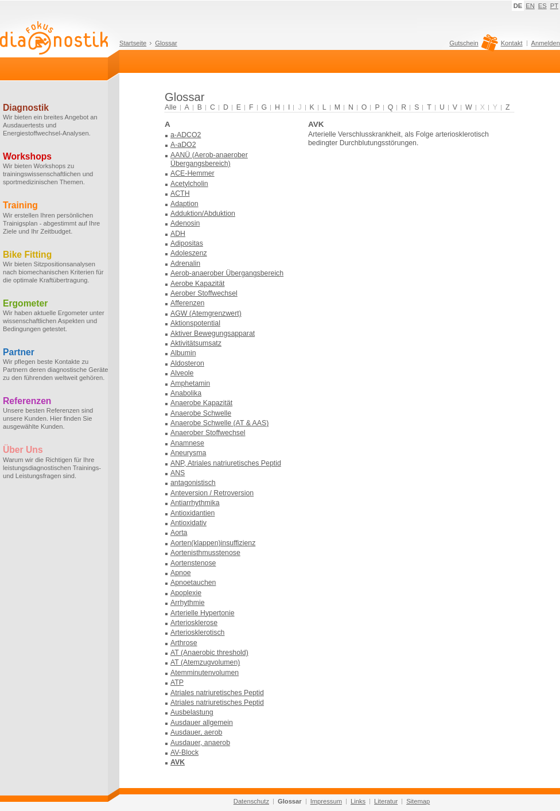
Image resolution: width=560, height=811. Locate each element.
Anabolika (185, 393)
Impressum (326, 801)
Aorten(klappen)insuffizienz (212, 543)
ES (542, 5)
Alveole (181, 373)
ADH (177, 234)
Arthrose (183, 643)
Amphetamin (190, 383)
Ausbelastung (191, 712)
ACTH (180, 193)
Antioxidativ (188, 523)
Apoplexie (185, 593)
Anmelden (545, 43)
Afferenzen (187, 303)
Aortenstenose (193, 563)
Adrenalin (185, 263)
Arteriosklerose (193, 623)
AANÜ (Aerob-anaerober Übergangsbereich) (209, 159)
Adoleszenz (188, 253)
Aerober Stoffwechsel (204, 293)
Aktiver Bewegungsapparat (212, 333)
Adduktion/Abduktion (202, 213)
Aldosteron (187, 363)
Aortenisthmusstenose (205, 553)
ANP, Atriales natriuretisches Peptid (225, 463)
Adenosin (185, 223)
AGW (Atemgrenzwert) (206, 313)
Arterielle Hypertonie (202, 613)
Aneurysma (188, 453)
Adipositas (186, 243)
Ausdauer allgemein (201, 723)
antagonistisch (193, 483)
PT (554, 5)
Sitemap (418, 801)
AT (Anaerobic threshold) (209, 653)
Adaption (184, 204)
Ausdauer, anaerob (200, 743)
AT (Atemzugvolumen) (205, 662)
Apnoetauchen (193, 583)
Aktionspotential (195, 323)
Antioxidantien (192, 513)
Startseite (132, 43)
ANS (177, 473)
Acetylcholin (189, 184)
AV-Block (184, 752)
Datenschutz (251, 801)
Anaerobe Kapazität (201, 403)
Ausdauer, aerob (196, 732)
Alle (171, 107)
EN (530, 5)
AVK (177, 762)
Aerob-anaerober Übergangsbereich (226, 273)
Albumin (183, 353)
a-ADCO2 (185, 135)
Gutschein (472, 46)
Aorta (178, 533)
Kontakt (512, 43)
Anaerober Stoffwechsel (208, 433)
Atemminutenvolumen (204, 673)
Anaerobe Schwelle (200, 413)
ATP (177, 682)
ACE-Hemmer (192, 173)
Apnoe (180, 573)
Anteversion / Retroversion (212, 493)
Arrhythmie (187, 603)
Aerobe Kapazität (197, 284)
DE (518, 5)
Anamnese (187, 443)
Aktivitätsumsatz (195, 343)
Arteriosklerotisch (197, 632)
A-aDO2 (183, 145)
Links (358, 801)
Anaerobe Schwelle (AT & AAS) (219, 423)
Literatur (386, 801)
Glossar (166, 43)
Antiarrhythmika (195, 503)
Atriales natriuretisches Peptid (217, 693)
